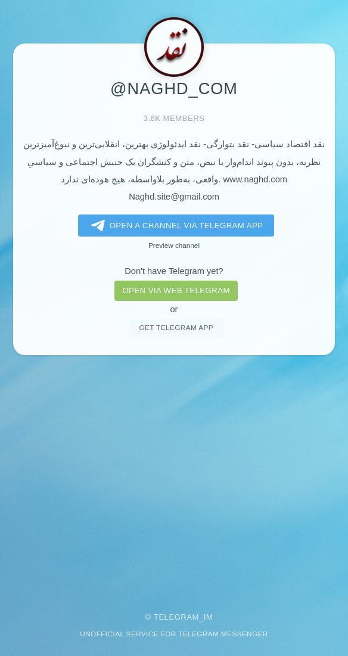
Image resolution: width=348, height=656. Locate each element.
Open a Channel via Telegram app (174, 226)
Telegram (176, 617)
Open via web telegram (175, 290)
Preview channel (174, 245)
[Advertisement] (174, 475)
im (208, 617)
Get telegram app (176, 327)
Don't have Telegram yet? (174, 271)
